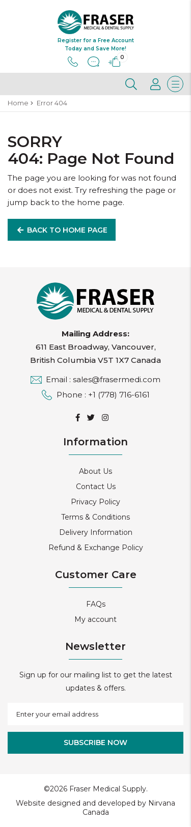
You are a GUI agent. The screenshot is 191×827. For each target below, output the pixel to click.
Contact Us (96, 486)
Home (18, 103)
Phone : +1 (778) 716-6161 (95, 395)
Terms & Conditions (95, 517)
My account (95, 619)
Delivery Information (95, 532)
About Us (95, 471)
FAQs (95, 604)
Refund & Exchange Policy (95, 547)
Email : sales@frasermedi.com (95, 379)
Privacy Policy (95, 501)
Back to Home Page (61, 230)
